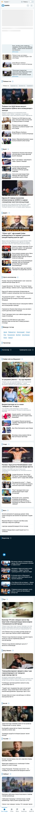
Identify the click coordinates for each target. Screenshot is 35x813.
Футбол (18, 335)
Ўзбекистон (11, 332)
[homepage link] (5, 5)
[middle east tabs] (6, 85)
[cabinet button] (31, 5)
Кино (5, 338)
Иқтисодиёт (21, 332)
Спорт (28, 332)
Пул (5, 335)
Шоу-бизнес (26, 335)
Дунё (5, 332)
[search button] (27, 5)
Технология (11, 335)
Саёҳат (10, 338)
